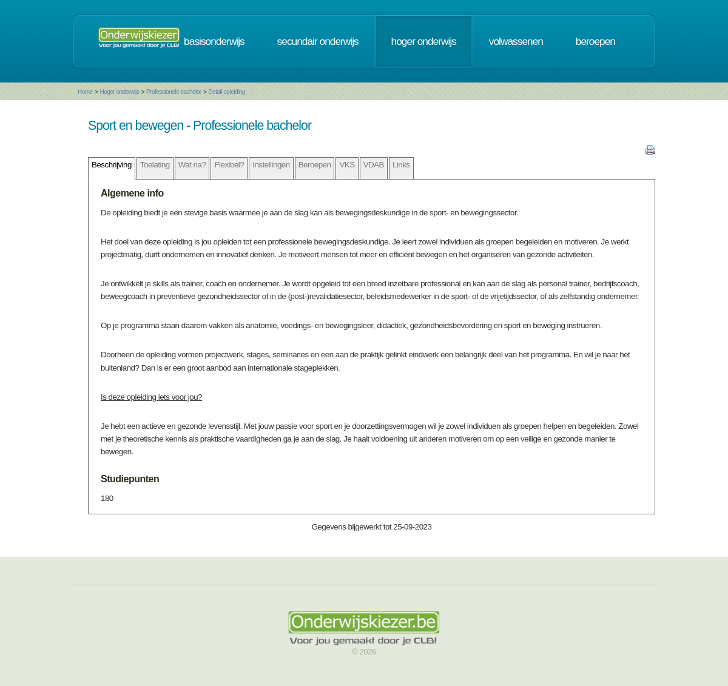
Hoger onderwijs (119, 92)
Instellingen (270, 164)
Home (85, 92)
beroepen (595, 41)
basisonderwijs (214, 41)
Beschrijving (112, 164)
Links (401, 164)
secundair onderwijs (318, 41)
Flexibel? (229, 164)
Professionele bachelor (173, 92)
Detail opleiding (226, 92)
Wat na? (192, 164)
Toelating (155, 164)
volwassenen (516, 41)
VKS (346, 164)
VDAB (373, 164)
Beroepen (314, 164)
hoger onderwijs (423, 41)
